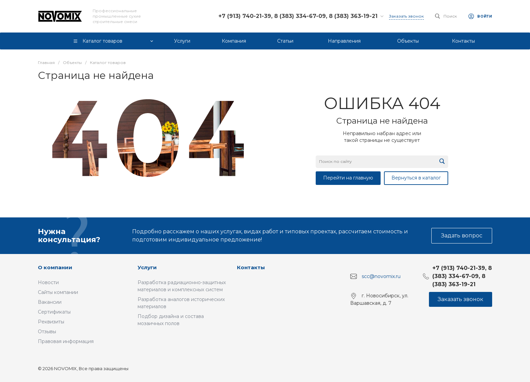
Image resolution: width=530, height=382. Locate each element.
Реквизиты (51, 322)
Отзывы (47, 331)
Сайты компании (58, 292)
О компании (55, 267)
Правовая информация (66, 341)
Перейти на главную (348, 178)
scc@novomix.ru (381, 276)
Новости (48, 282)
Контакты (251, 267)
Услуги (147, 267)
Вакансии (50, 302)
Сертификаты (54, 312)
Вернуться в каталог (416, 178)
